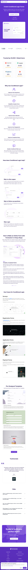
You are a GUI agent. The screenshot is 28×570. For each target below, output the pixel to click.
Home (8, 553)
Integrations (8, 560)
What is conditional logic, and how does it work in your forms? (14, 494)
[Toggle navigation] (26, 2)
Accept (25, 567)
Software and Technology (20, 553)
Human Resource (19, 555)
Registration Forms (6, 320)
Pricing (8, 555)
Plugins (8, 561)
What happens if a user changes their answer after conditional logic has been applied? (14, 509)
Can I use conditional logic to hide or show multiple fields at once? (14, 504)
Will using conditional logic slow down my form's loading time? (14, 514)
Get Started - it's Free (14, 14)
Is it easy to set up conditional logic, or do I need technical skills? (14, 499)
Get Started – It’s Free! (14, 538)
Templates (8, 558)
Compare (19, 558)
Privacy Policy (11, 565)
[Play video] (14, 30)
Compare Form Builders (20, 560)
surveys (10, 298)
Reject (21, 567)
